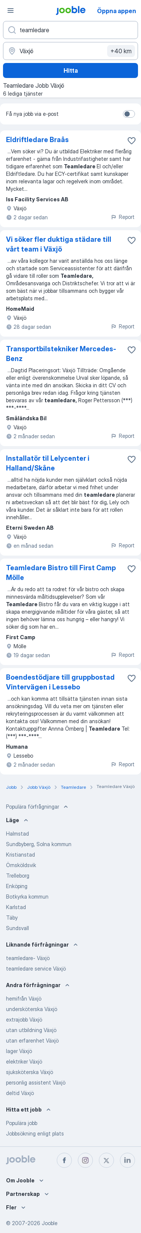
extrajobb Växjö (24, 1019)
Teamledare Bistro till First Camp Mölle (61, 572)
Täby (12, 917)
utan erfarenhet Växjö (32, 1040)
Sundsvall (17, 928)
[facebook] (64, 1160)
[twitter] (106, 1160)
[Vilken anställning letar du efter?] (70, 30)
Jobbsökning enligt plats (35, 1133)
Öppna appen (116, 11)
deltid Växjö (20, 1093)
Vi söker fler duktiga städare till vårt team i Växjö (58, 244)
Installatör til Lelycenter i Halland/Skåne (47, 463)
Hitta (71, 70)
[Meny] (10, 10)
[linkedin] (127, 1160)
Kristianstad (20, 854)
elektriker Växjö (24, 1061)
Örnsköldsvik (21, 865)
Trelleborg (17, 875)
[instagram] (85, 1160)
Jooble (50, 1223)
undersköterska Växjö (31, 1009)
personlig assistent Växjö (35, 1082)
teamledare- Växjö (28, 958)
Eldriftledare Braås (37, 140)
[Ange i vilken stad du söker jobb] (70, 51)
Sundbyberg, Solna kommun (38, 844)
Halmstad (17, 833)
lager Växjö (19, 1051)
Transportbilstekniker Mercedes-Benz (61, 354)
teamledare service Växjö (36, 968)
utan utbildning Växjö (31, 1030)
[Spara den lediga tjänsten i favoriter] (131, 140)
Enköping (16, 886)
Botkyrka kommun (27, 896)
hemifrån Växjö (23, 998)
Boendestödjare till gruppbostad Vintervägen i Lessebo (60, 682)
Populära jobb (21, 1123)
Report (123, 217)
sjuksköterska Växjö (29, 1072)
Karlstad (16, 907)
